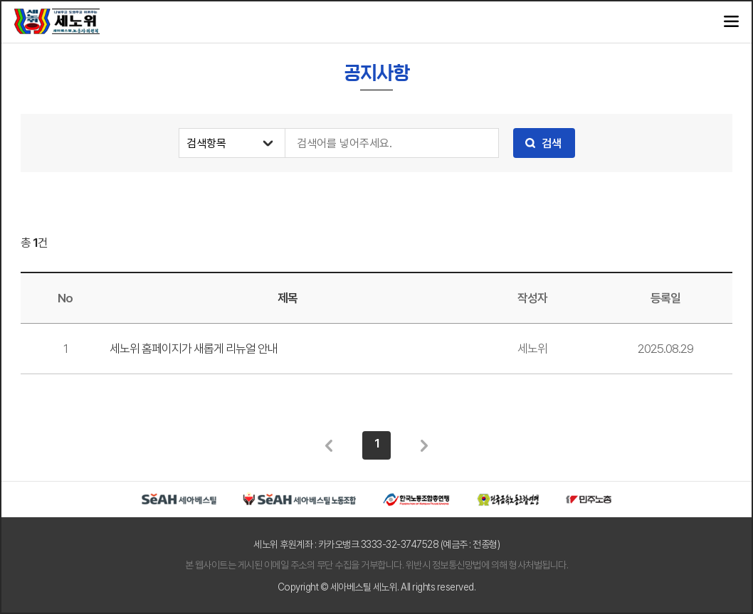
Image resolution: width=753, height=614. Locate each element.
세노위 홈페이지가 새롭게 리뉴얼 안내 (194, 349)
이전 (329, 445)
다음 (424, 445)
